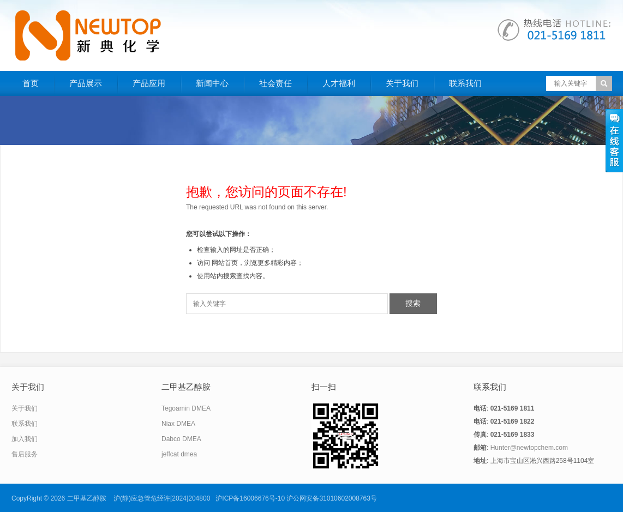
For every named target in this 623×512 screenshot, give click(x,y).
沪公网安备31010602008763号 (331, 498)
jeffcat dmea (179, 454)
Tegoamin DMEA (186, 408)
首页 (30, 83)
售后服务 (24, 454)
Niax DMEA (178, 423)
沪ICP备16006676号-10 (250, 498)
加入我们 (24, 439)
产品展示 (85, 83)
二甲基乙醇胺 (86, 498)
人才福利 (338, 83)
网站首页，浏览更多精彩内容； (257, 263)
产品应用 (149, 83)
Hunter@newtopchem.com (529, 447)
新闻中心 (212, 83)
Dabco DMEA (181, 439)
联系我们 (465, 83)
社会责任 (275, 83)
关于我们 (402, 83)
